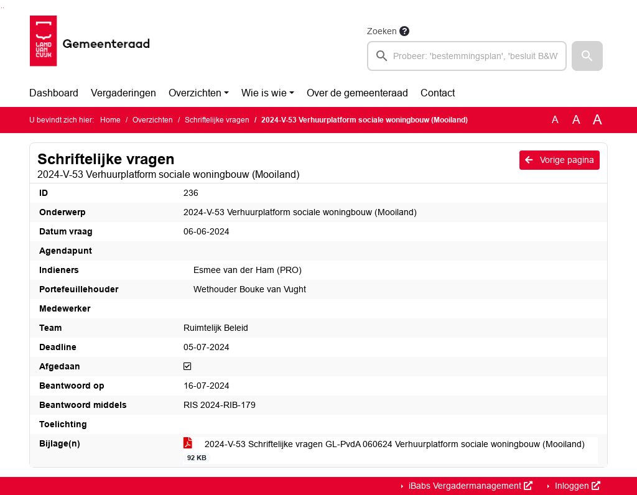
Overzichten (195, 93)
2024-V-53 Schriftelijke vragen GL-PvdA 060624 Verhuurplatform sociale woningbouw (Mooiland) (384, 451)
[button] (587, 56)
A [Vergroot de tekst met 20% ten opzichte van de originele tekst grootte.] (576, 119)
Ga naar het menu (3, 7)
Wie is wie (264, 93)
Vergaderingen (123, 93)
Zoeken (382, 31)
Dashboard (53, 93)
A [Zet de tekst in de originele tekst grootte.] (555, 119)
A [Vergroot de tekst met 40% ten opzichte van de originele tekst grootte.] (597, 120)
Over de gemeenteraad (357, 93)
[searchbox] (467, 56)
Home (110, 120)
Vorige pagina (559, 160)
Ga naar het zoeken (1, 7)
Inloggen (576, 486)
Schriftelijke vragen (217, 120)
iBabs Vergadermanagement (469, 486)
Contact (438, 93)
